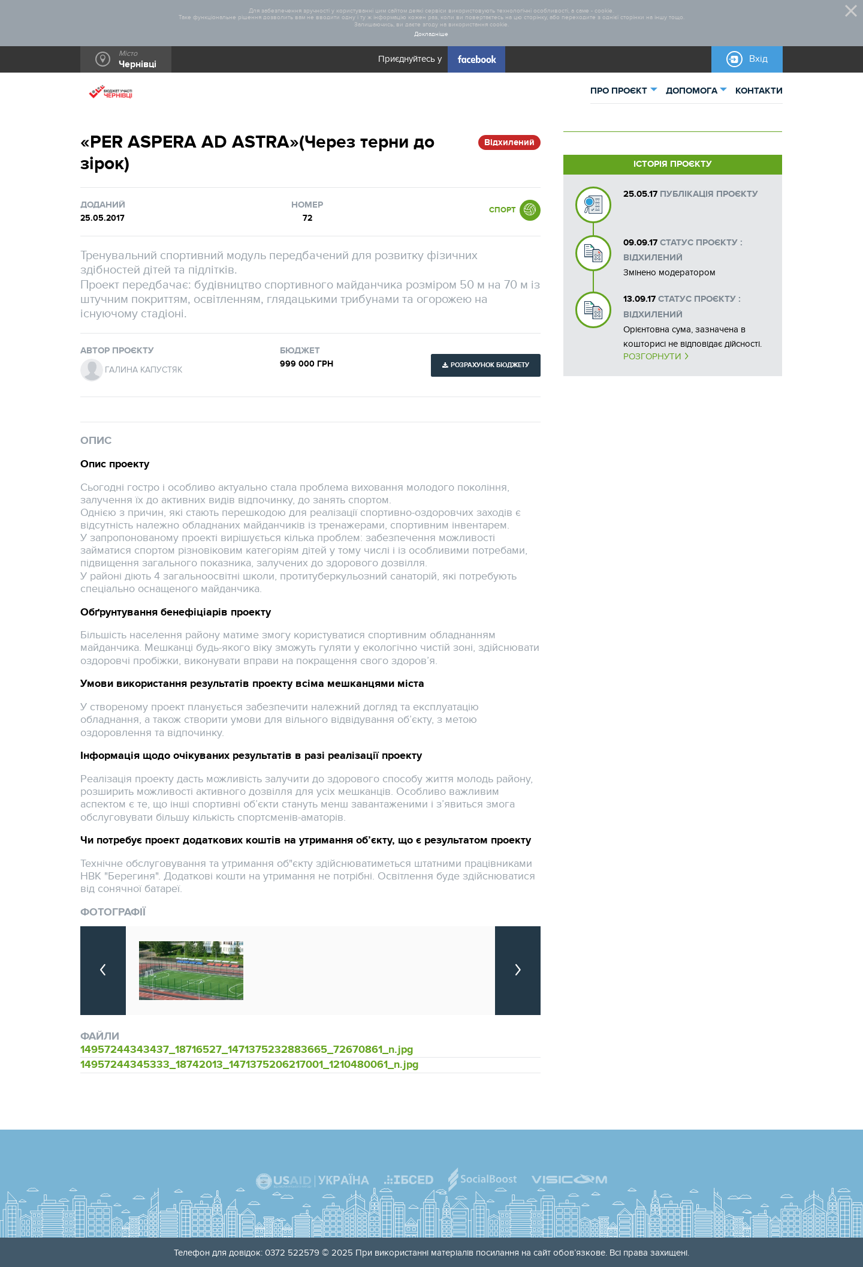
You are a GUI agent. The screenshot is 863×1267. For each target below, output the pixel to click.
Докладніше (431, 34)
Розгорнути (652, 356)
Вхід (758, 59)
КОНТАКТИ (759, 91)
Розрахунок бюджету (490, 365)
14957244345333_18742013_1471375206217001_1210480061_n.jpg (249, 1064)
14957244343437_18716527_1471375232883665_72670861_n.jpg (247, 1049)
